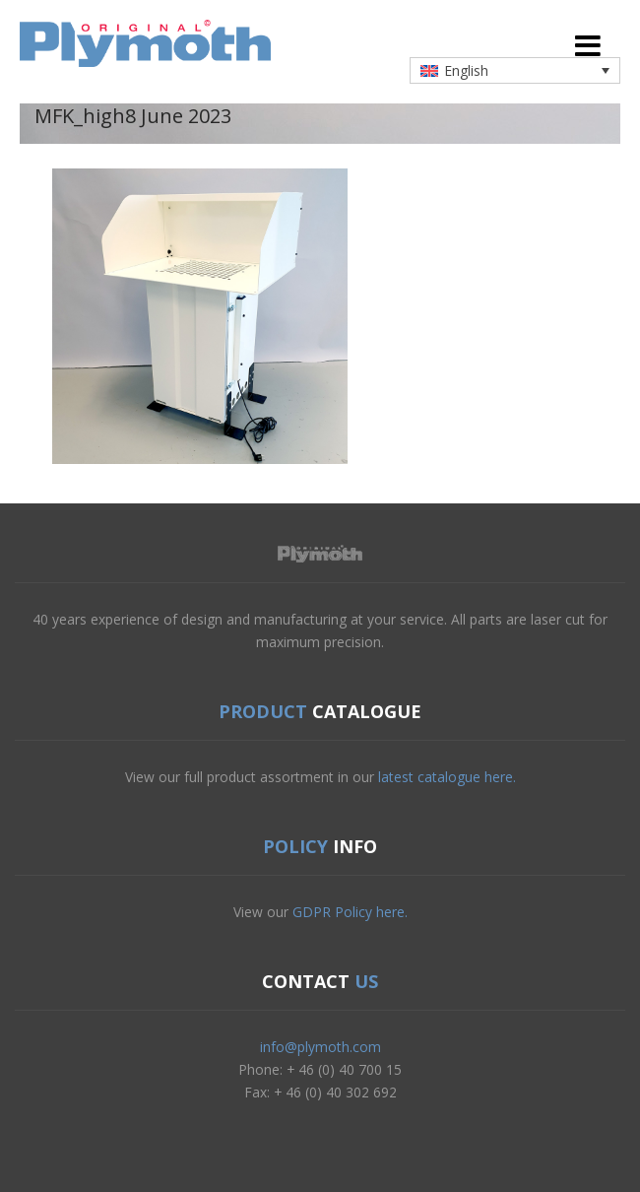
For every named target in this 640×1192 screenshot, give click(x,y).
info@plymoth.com (320, 1046)
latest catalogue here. (447, 776)
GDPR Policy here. (350, 911)
